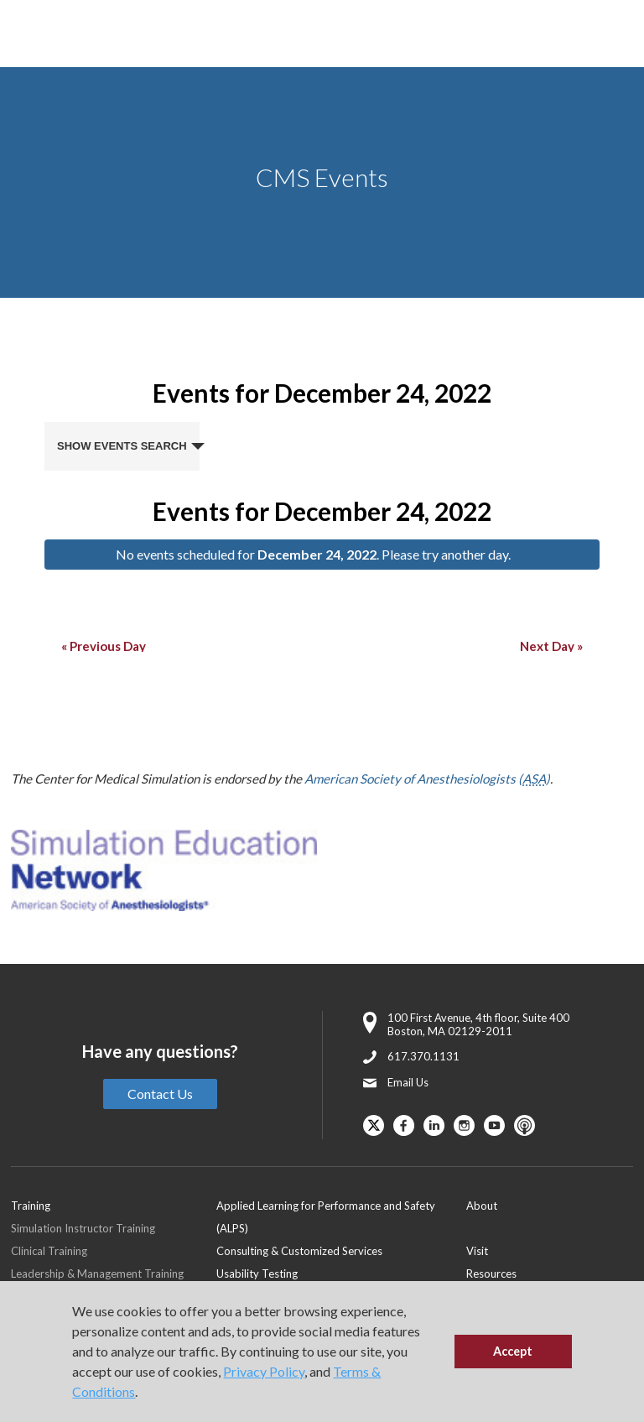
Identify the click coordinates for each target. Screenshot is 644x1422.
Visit (477, 1251)
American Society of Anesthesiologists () (427, 778)
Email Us (407, 1082)
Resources (491, 1273)
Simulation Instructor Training (83, 1228)
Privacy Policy (263, 1371)
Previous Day (103, 646)
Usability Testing (257, 1273)
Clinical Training (49, 1251)
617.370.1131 (423, 1056)
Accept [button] (512, 1351)
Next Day (551, 646)
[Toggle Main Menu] (33, 34)
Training (30, 1205)
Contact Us (160, 1094)
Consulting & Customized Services (299, 1251)
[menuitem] (341, 1216)
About (481, 1205)
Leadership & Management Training (97, 1273)
